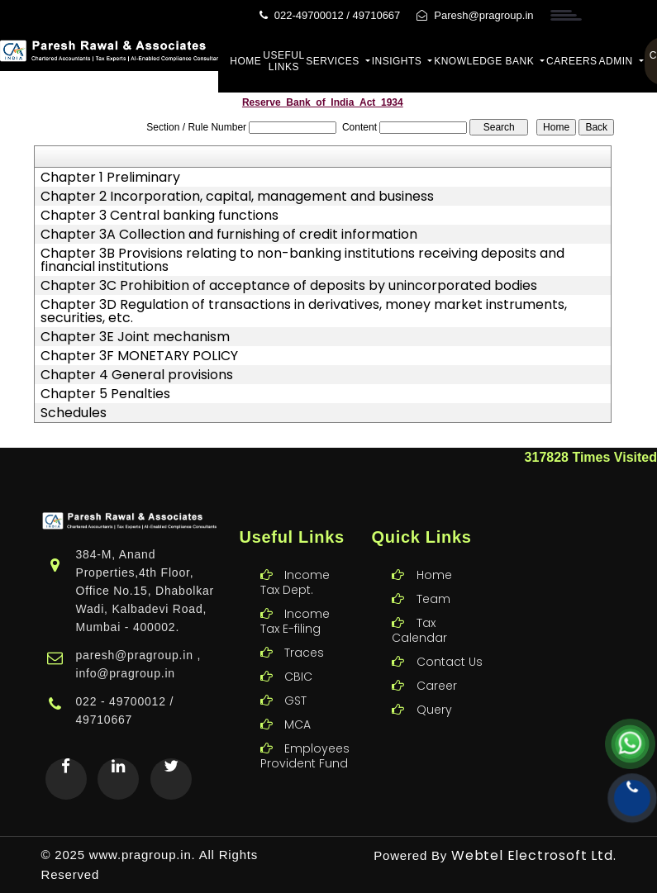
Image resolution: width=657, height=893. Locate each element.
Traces (304, 633)
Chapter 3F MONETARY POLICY (139, 356)
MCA (297, 704)
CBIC (298, 656)
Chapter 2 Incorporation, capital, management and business (237, 196)
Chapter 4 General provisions (136, 375)
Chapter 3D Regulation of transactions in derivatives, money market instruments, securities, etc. (303, 311)
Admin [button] (617, 61)
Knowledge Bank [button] (485, 61)
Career (437, 666)
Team (433, 579)
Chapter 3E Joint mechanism (135, 337)
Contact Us (450, 642)
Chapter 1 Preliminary (110, 177)
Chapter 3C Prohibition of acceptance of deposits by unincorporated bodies (288, 285)
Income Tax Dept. (295, 562)
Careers (571, 61)
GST (295, 680)
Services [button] (334, 61)
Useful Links (283, 61)
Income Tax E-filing (295, 601)
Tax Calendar (419, 610)
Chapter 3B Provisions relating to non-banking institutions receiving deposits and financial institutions (302, 260)
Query (434, 690)
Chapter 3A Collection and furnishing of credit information (228, 234)
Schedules (73, 413)
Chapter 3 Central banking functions (159, 215)
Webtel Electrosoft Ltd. (533, 855)
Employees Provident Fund (305, 736)
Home (245, 61)
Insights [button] (399, 61)
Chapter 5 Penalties (105, 394)
